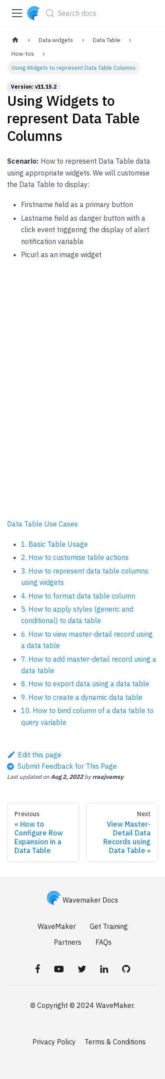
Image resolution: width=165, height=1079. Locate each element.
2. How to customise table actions (75, 557)
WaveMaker (57, 926)
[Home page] (15, 40)
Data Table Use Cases (42, 524)
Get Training (109, 926)
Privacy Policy (54, 1041)
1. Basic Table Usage (54, 544)
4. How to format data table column (78, 595)
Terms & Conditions (115, 1041)
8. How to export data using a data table (85, 683)
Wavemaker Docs (83, 900)
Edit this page (34, 754)
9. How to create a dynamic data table (81, 697)
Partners (67, 942)
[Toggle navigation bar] (17, 13)
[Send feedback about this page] (62, 766)
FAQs (103, 942)
